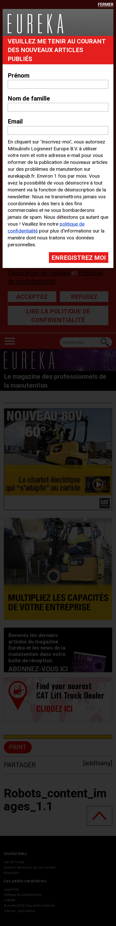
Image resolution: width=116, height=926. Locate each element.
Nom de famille (29, 98)
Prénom (18, 75)
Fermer (105, 5)
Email (15, 121)
